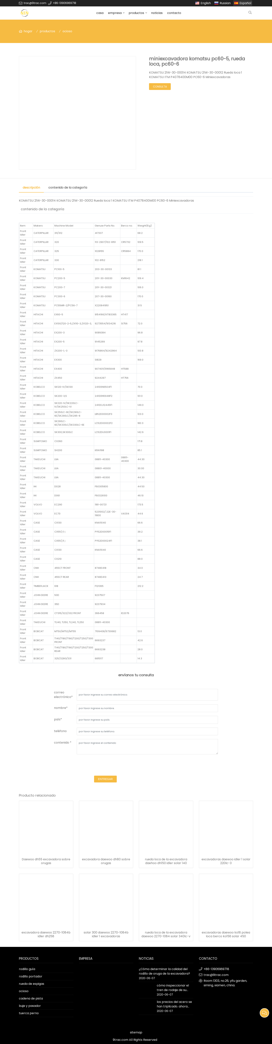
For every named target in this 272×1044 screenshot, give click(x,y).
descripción (31, 187)
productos (136, 13)
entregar (105, 779)
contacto (174, 13)
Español (245, 3)
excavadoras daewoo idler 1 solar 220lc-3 (226, 861)
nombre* (61, 708)
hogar (28, 31)
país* (58, 719)
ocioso (67, 31)
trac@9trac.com (35, 3)
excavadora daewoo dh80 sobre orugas (106, 861)
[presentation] (105, 765)
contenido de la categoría (67, 187)
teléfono (60, 731)
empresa (115, 13)
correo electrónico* (63, 694)
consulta (160, 86)
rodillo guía (27, 969)
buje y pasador (30, 1006)
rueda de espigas (31, 984)
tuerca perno (29, 1013)
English (206, 3)
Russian (225, 3)
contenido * (62, 742)
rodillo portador (30, 976)
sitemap (136, 1032)
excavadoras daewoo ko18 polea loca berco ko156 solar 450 (226, 934)
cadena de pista (31, 998)
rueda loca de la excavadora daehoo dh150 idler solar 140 (166, 861)
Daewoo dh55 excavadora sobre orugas (46, 861)
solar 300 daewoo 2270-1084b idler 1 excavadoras (106, 934)
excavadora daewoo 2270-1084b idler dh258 (46, 934)
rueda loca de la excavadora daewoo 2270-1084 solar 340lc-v (165, 934)
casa (100, 13)
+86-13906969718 (64, 3)
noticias (157, 13)
